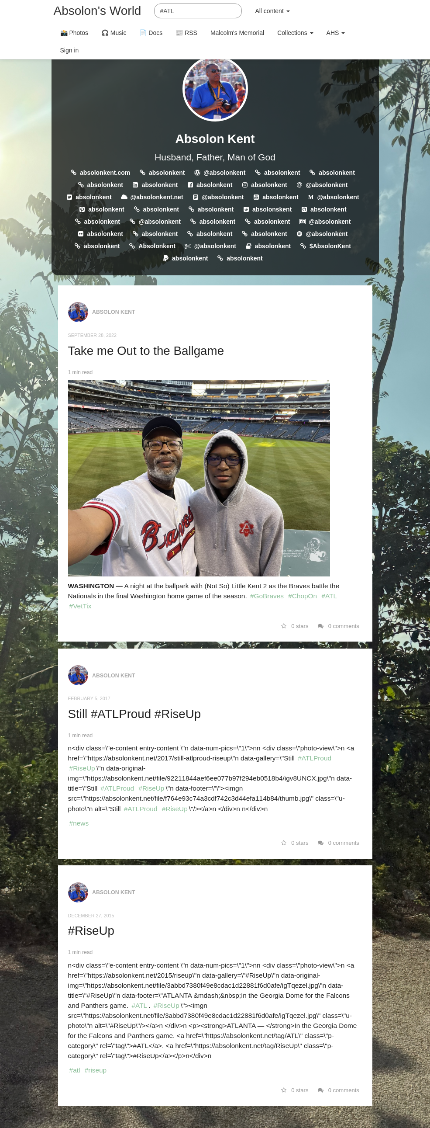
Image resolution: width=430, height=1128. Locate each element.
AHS (336, 32)
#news (79, 823)
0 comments (338, 626)
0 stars (295, 626)
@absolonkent (224, 172)
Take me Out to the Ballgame (146, 350)
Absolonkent (156, 246)
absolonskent (272, 209)
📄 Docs (150, 32)
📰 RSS (186, 32)
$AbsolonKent (330, 246)
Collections (295, 32)
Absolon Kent (215, 139)
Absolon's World (97, 10)
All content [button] (272, 10)
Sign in (69, 50)
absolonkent (167, 172)
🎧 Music (113, 32)
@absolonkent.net (157, 197)
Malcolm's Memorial (237, 32)
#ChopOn (302, 596)
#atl (74, 1070)
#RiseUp (82, 768)
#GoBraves (267, 596)
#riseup (96, 1070)
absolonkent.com (105, 172)
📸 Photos (74, 32)
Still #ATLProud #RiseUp (134, 714)
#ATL (329, 596)
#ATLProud (314, 758)
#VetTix (80, 606)
